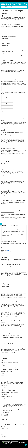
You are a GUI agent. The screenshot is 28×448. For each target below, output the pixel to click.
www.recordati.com (4, 437)
